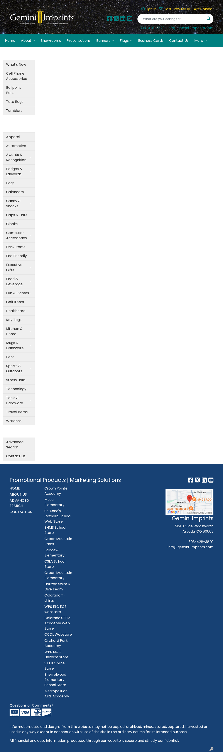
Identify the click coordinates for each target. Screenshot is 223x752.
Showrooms (51, 40)
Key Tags (14, 319)
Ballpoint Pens (13, 90)
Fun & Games (17, 293)
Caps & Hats (16, 214)
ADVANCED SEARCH (19, 503)
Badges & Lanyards (14, 171)
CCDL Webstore (58, 634)
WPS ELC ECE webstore (55, 609)
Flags (126, 40)
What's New (16, 64)
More (200, 40)
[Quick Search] (170, 19)
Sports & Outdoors (14, 368)
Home (10, 40)
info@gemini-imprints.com (190, 27)
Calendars (15, 191)
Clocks (12, 223)
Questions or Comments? (31, 705)
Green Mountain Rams (58, 541)
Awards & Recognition (16, 157)
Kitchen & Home (14, 331)
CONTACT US (21, 511)
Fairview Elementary (54, 553)
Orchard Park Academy (56, 643)
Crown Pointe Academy (56, 491)
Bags (10, 182)
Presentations (79, 40)
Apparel (13, 136)
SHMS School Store (55, 530)
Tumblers (14, 110)
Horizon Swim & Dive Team (57, 587)
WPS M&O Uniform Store (56, 654)
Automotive (16, 145)
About (28, 40)
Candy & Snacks (13, 203)
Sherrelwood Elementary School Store (55, 679)
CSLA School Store (54, 564)
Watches (14, 420)
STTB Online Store (54, 666)
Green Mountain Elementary (58, 575)
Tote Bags (14, 101)
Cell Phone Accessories (16, 76)
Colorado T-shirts (54, 598)
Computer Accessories (16, 235)
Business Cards (151, 40)
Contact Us (179, 40)
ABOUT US (18, 494)
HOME (15, 488)
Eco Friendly (16, 255)
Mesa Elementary (54, 502)
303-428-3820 (152, 27)
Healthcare (15, 310)
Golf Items (15, 301)
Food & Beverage (14, 281)
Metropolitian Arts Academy (56, 693)
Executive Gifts (14, 267)
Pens (10, 356)
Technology (16, 388)
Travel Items (17, 411)
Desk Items (15, 246)
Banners (105, 40)
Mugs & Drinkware (15, 345)
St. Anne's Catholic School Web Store (57, 516)
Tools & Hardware (14, 400)
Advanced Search (15, 445)
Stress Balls (15, 380)
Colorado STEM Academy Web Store (57, 623)
